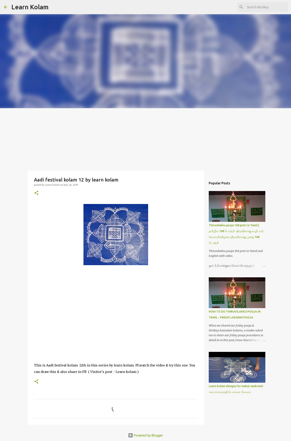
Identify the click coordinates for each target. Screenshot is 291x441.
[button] (36, 193)
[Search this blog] (266, 7)
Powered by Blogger (145, 435)
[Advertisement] (145, 138)
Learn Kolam (29, 7)
